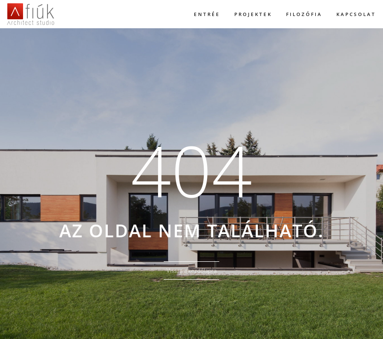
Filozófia (304, 14)
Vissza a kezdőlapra (191, 270)
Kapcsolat (356, 14)
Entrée (207, 14)
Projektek (253, 14)
